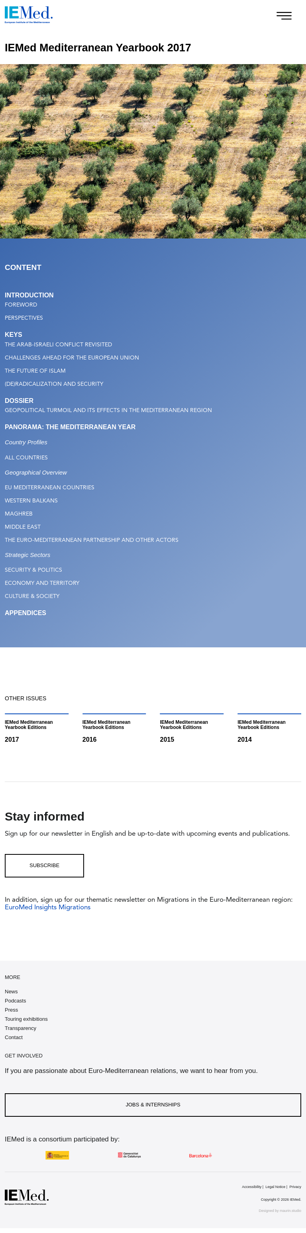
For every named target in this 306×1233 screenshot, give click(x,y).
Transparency (20, 1028)
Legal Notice (275, 1187)
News (11, 992)
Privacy (295, 1187)
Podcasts (15, 1001)
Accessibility (251, 1187)
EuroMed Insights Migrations (47, 907)
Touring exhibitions (26, 1019)
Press (11, 1010)
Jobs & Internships (153, 1105)
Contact (14, 1037)
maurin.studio (290, 1211)
